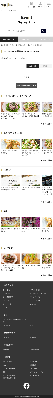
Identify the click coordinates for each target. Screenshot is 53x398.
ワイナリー (6, 325)
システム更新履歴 (9, 368)
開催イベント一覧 (8, 39)
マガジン (6, 300)
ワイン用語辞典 (8, 297)
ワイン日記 (6, 290)
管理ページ (6, 349)
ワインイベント (35, 300)
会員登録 (33, 337)
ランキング (6, 293)
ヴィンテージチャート (37, 297)
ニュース (33, 304)
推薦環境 (33, 365)
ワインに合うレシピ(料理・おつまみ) (14, 321)
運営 (4, 372)
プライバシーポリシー (37, 372)
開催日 (45, 66)
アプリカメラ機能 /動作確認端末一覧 (9, 377)
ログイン (6, 337)
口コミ (5, 307)
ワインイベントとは (44, 39)
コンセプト (33, 362)
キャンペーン (7, 304)
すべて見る (46, 124)
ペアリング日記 (35, 290)
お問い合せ (33, 368)
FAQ (4, 365)
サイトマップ (34, 376)
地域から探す (21, 45)
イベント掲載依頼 (35, 45)
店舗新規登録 (34, 349)
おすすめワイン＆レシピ (38, 293)
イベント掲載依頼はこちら (26, 85)
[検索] (43, 31)
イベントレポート (26, 39)
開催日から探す (7, 45)
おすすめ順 (32, 66)
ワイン (32, 319)
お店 (31, 325)
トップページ (7, 362)
